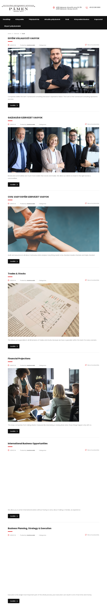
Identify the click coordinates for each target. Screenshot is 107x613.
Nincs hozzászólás (92, 45)
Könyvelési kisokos (81, 19)
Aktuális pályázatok (52, 19)
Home (9, 33)
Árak (67, 19)
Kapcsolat (98, 19)
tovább (14, 105)
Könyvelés (20, 19)
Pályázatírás (34, 19)
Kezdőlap (6, 19)
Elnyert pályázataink (12, 26)
